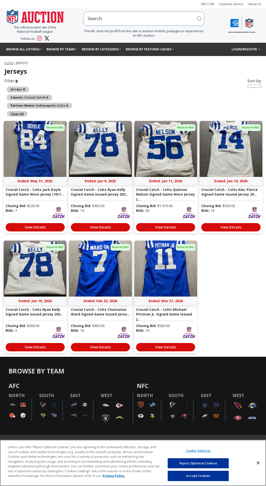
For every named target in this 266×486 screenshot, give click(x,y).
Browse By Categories (100, 49)
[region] (133, 463)
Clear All (17, 114)
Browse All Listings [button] (22, 49)
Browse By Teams (61, 49)
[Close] (258, 462)
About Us (254, 4)
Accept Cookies (198, 475)
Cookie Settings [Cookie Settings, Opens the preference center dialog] (198, 450)
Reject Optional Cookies (198, 463)
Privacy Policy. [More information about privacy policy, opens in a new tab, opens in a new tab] (113, 475)
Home (8, 63)
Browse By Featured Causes (148, 49)
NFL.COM (207, 4)
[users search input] (144, 19)
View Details (35, 227)
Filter (11, 81)
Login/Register (245, 49)
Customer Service (231, 4)
